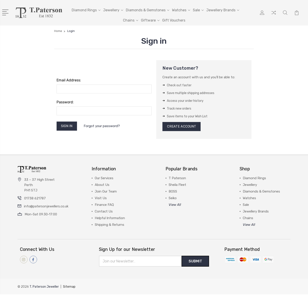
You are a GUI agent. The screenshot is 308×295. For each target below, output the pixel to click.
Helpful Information (110, 219)
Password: (65, 102)
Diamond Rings (86, 10)
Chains (130, 20)
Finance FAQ (104, 205)
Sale (198, 10)
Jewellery (113, 10)
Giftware (150, 20)
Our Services (104, 179)
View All (175, 205)
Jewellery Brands (222, 10)
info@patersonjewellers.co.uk (46, 207)
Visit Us (101, 199)
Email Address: (69, 80)
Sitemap (69, 287)
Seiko (173, 199)
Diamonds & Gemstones (147, 10)
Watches (181, 10)
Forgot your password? (102, 126)
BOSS (173, 192)
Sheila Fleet (177, 185)
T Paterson (177, 179)
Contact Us (104, 212)
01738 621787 (35, 199)
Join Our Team (106, 192)
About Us (102, 185)
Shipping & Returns (109, 225)
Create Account (182, 127)
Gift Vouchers (173, 20)
